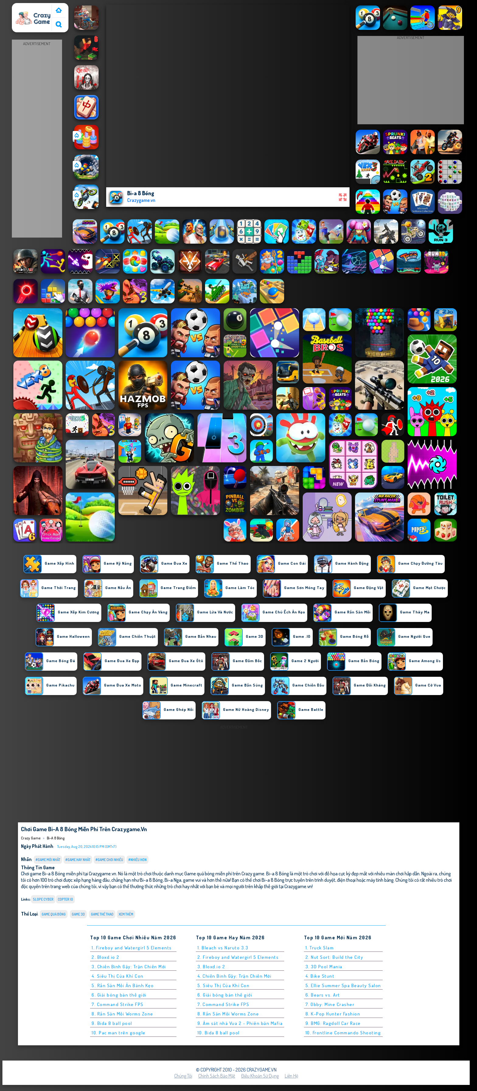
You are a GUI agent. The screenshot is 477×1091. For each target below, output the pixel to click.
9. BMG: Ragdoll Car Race (333, 1023)
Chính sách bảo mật (216, 1076)
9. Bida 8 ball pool (112, 1023)
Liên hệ (291, 1076)
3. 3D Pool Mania (324, 966)
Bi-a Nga (173, 880)
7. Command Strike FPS (118, 1004)
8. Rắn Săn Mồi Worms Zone (122, 1014)
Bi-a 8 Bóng (55, 837)
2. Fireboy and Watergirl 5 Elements (238, 957)
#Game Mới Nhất (48, 859)
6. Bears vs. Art (322, 995)
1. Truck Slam (319, 948)
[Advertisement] (36, 139)
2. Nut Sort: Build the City (334, 957)
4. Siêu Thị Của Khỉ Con (118, 976)
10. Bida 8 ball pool (218, 1033)
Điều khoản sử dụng (260, 1076)
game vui (192, 880)
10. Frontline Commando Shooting (343, 1033)
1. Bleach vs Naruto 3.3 (223, 948)
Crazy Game (26, 7)
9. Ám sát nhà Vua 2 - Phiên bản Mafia (240, 1023)
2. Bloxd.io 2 (106, 957)
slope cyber (43, 899)
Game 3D (78, 914)
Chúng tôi (183, 1076)
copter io (65, 899)
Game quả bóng (54, 914)
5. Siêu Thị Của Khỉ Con (223, 985)
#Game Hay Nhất (77, 859)
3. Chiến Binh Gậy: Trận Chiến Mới (129, 966)
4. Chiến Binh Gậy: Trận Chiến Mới (234, 976)
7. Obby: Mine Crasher (330, 1004)
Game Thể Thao (102, 914)
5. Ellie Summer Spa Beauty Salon (343, 985)
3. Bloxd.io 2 (211, 966)
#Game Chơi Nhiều (109, 859)
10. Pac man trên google (119, 1033)
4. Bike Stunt (320, 976)
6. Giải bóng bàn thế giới (119, 995)
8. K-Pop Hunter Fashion (332, 1014)
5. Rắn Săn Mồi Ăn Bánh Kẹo (123, 985)
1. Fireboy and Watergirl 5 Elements (132, 948)
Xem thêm (126, 914)
